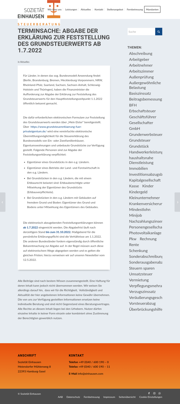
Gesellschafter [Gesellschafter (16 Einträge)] (141, 122)
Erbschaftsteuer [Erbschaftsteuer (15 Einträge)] (142, 110)
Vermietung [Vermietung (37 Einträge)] (139, 279)
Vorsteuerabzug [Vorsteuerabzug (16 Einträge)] (142, 303)
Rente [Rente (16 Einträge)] (134, 244)
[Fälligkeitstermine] (177, 202)
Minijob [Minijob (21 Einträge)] (135, 215)
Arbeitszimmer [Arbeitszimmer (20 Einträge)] (141, 71)
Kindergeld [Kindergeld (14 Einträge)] (138, 191)
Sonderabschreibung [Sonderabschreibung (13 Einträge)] (145, 256)
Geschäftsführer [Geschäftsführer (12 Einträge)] (142, 116)
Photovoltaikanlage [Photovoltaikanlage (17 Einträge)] (145, 232)
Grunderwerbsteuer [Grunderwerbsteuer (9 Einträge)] (145, 134)
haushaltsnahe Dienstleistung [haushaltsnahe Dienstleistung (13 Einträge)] (141, 160)
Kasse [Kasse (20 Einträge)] (134, 185)
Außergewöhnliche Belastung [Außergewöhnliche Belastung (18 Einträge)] (145, 85)
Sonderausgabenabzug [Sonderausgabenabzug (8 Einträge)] (145, 262)
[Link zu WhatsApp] (159, 393)
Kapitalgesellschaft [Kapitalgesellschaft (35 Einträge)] (145, 180)
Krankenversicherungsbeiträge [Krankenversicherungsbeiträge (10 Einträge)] (145, 203)
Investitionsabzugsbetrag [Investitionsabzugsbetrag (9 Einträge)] (145, 174)
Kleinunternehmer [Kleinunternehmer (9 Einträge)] (144, 197)
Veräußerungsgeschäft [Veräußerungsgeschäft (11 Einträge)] (145, 297)
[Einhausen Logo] (39, 12)
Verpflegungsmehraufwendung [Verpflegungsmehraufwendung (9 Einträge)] (145, 285)
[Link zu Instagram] (154, 393)
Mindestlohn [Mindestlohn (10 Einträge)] (139, 209)
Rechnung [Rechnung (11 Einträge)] (148, 238)
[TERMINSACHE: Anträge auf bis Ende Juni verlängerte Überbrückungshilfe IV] (2, 202)
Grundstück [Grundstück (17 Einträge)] (139, 146)
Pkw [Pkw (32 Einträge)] (132, 238)
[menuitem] (54, 9)
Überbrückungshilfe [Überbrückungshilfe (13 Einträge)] (145, 309)
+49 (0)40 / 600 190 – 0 (94, 362)
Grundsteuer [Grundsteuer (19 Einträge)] (139, 140)
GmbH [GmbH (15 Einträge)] (134, 128)
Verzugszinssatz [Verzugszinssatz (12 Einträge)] (142, 291)
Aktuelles (24, 61)
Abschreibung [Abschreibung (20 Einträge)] (140, 53)
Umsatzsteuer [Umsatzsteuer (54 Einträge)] (140, 274)
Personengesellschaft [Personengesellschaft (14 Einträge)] (145, 227)
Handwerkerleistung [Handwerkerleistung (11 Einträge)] (145, 152)
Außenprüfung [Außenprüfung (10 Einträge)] (141, 77)
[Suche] (144, 31)
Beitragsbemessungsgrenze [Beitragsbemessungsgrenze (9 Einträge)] (145, 99)
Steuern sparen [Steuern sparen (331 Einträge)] (142, 268)
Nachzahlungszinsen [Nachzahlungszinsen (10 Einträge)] (145, 221)
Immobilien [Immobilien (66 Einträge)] (138, 168)
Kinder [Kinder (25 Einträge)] (147, 185)
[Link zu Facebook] (149, 393)
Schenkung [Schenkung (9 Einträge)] (138, 250)
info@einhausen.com (90, 373)
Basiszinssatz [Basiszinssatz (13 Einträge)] (140, 93)
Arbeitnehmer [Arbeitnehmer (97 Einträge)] (141, 65)
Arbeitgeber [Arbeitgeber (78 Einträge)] (139, 59)
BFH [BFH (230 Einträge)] (133, 105)
